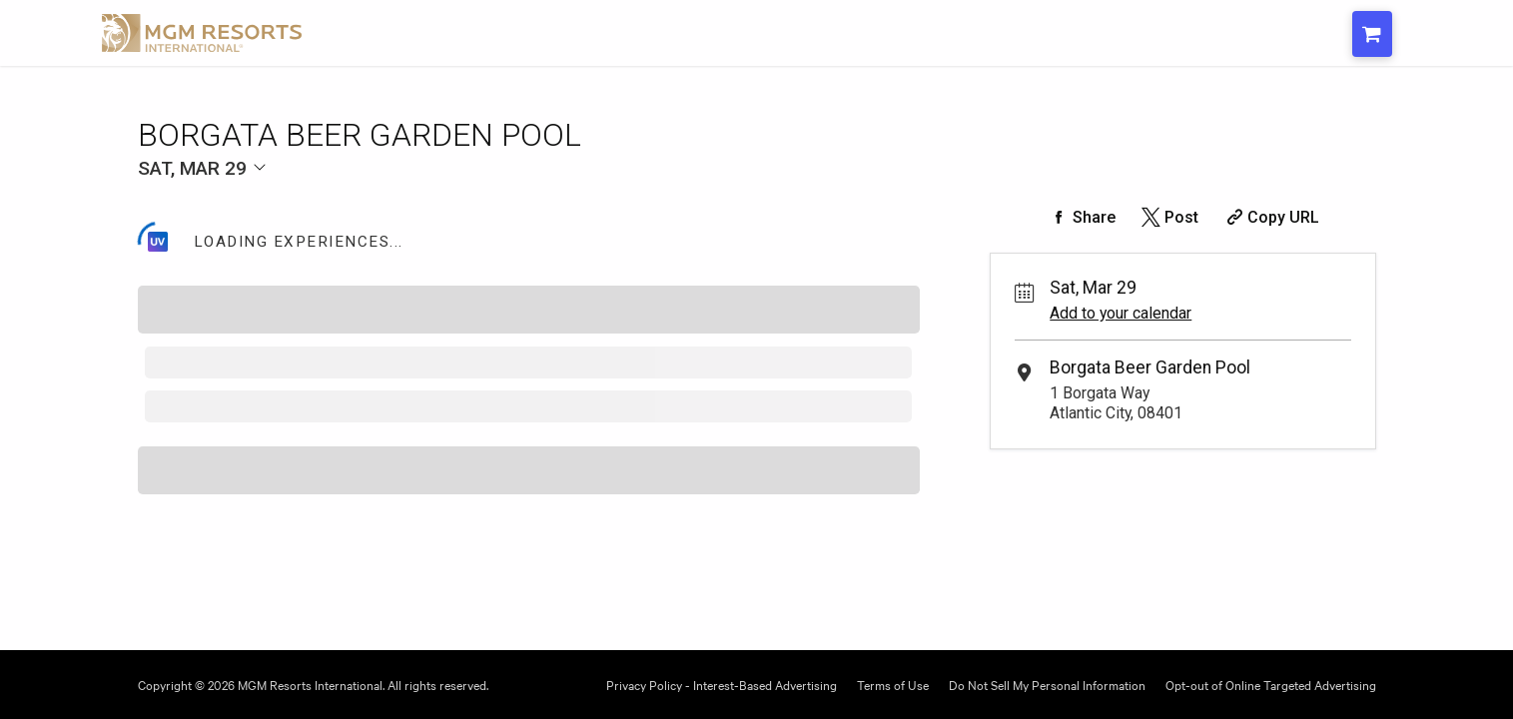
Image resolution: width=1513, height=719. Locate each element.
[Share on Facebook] (1081, 217)
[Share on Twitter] (1167, 217)
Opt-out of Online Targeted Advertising (1270, 683)
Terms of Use (893, 683)
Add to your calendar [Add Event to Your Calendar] (1120, 313)
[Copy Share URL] (1270, 217)
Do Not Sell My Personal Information (1047, 683)
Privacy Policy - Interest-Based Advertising (721, 683)
